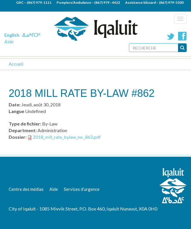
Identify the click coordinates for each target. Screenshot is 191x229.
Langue (16, 111)
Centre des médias (26, 189)
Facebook (182, 36)
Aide (9, 41)
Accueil (16, 64)
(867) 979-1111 (39, 2)
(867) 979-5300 (171, 2)
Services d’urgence (82, 189)
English (11, 35)
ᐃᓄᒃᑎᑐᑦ (31, 35)
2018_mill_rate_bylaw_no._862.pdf (67, 137)
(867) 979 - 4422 (107, 2)
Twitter (170, 36)
